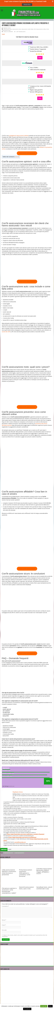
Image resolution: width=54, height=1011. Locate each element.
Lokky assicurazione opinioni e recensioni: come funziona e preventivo (9, 777)
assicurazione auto (8, 757)
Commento (5, 811)
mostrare (17, 156)
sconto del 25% (6, 331)
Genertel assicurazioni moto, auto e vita (26, 792)
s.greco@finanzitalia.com (20, 746)
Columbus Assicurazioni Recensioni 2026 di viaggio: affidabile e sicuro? (44, 776)
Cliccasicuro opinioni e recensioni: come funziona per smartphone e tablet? (9, 795)
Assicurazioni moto (16, 29)
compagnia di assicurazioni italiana (19, 135)
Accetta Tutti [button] (43, 1006)
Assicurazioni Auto (7, 29)
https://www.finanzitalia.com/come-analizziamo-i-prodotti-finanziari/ (25, 738)
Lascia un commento (8, 31)
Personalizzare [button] (27, 1008)
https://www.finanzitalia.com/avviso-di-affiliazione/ (22, 742)
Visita (39, 57)
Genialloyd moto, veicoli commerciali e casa (44, 792)
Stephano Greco (7, 28)
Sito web (4, 834)
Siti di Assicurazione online (40, 29)
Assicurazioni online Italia (27, 29)
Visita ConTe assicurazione (27, 153)
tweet (3, 34)
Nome (4, 824)
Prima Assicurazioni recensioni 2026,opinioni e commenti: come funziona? (25, 778)
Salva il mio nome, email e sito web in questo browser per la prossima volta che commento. (24, 840)
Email (4, 829)
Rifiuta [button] (50, 1006)
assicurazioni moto (19, 757)
